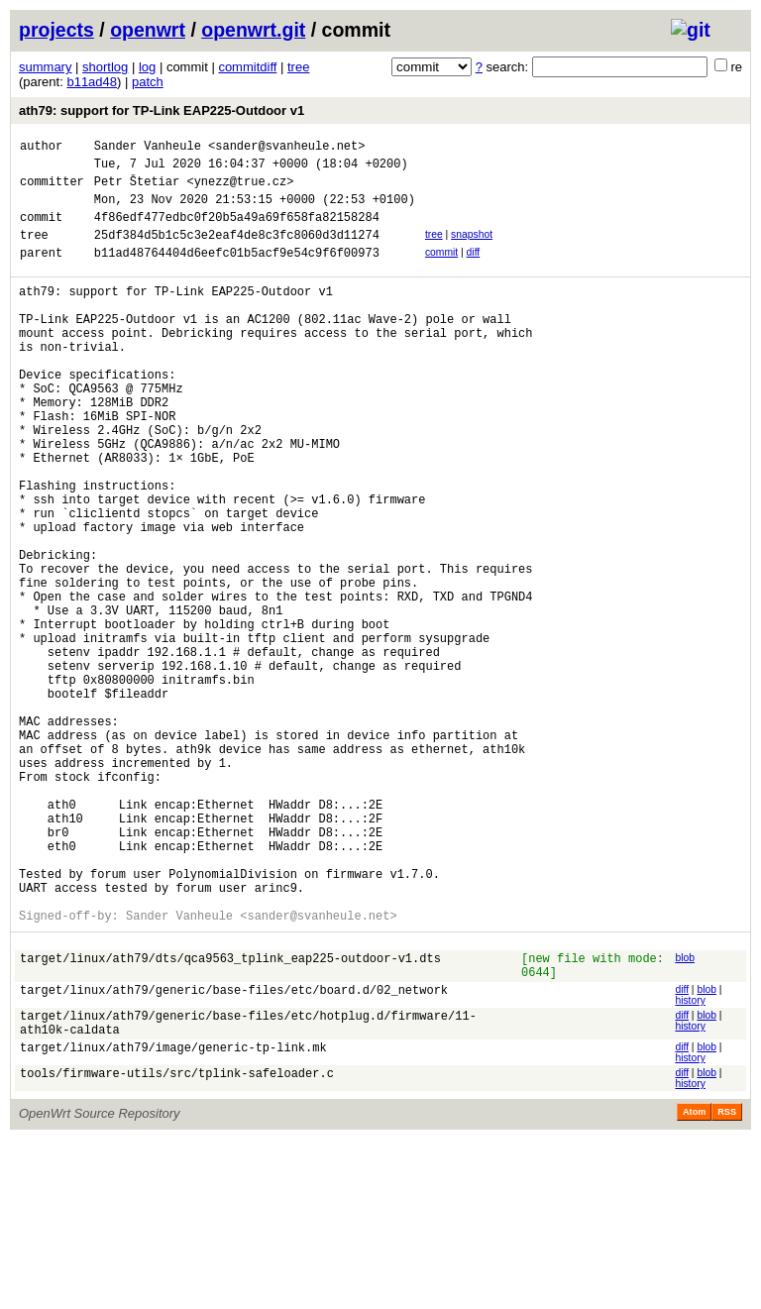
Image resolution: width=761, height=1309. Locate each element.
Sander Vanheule (147, 148)
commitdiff (247, 66)
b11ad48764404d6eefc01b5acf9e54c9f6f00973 (237, 273)
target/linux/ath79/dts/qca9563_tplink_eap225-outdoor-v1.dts (230, 1118)
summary (45, 66)
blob (685, 1115)
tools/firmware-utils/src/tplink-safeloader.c (177, 1245)
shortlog (105, 66)
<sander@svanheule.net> (286, 148)
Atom (694, 1281)
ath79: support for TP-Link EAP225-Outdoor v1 (161, 110)
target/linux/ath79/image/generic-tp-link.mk (173, 1219)
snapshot (471, 249)
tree (298, 66)
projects (56, 30)
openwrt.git (253, 30)
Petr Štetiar (136, 189)
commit (441, 270)
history (690, 1163)
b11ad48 (91, 81)
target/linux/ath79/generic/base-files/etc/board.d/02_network (234, 1155)
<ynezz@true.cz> (239, 189)
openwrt (147, 30)
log (147, 66)
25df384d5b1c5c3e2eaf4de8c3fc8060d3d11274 (237, 252)
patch (147, 81)
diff (474, 270)
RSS (726, 1281)
